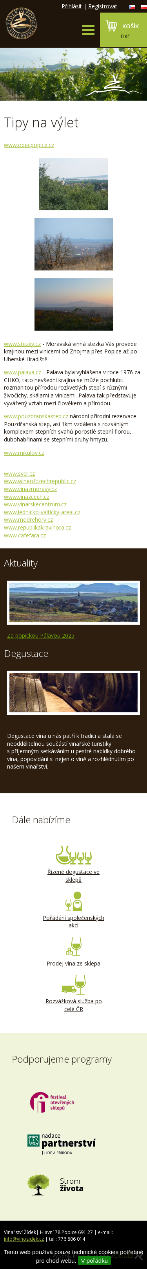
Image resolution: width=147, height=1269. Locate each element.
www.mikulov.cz (24, 452)
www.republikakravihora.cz (37, 527)
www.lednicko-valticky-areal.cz (42, 512)
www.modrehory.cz (28, 519)
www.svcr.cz (19, 473)
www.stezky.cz (22, 344)
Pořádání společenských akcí (73, 910)
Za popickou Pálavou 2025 (40, 635)
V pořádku (94, 1260)
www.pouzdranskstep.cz (36, 416)
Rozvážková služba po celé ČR (73, 994)
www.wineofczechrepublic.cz (40, 481)
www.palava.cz (22, 372)
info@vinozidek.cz (24, 1239)
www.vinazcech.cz (26, 496)
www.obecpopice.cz (29, 145)
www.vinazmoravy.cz (30, 489)
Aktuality (21, 562)
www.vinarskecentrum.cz (35, 504)
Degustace (26, 653)
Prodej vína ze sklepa (73, 952)
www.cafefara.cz (25, 535)
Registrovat (102, 6)
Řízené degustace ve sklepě (73, 864)
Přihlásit (72, 6)
